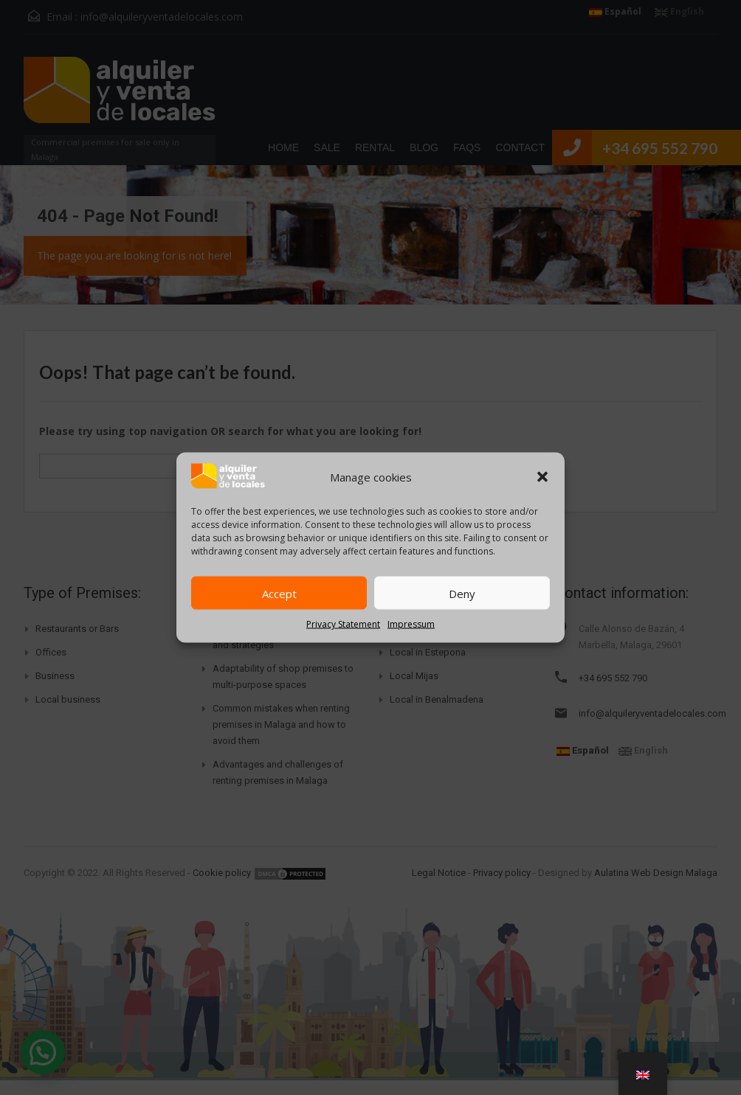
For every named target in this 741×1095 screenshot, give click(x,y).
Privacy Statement (343, 624)
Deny (462, 592)
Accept (279, 592)
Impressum (411, 624)
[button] (542, 476)
